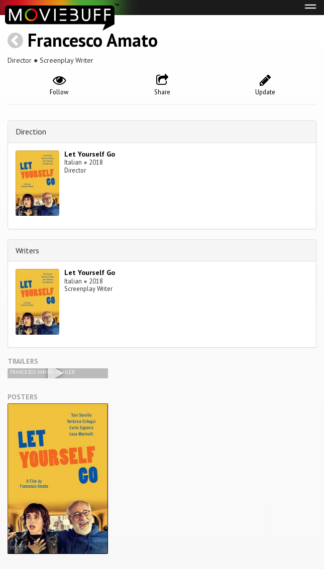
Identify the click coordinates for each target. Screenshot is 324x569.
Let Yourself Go (89, 154)
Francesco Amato (93, 40)
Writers (27, 250)
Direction (31, 131)
